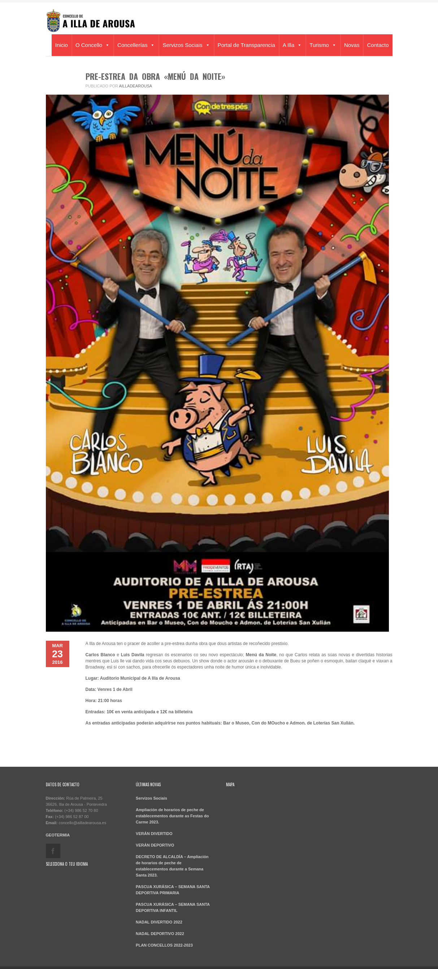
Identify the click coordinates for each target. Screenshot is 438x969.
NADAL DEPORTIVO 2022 (160, 933)
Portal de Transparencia (246, 45)
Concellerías (136, 45)
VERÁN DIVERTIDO (154, 833)
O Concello (92, 45)
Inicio (61, 45)
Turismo (323, 45)
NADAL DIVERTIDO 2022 (159, 922)
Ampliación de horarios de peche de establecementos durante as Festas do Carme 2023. (172, 816)
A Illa (292, 45)
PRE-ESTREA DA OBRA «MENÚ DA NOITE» (155, 76)
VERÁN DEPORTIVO (155, 845)
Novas (352, 45)
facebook (53, 851)
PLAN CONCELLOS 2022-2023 (164, 945)
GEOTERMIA (58, 835)
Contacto (378, 45)
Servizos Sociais (186, 45)
